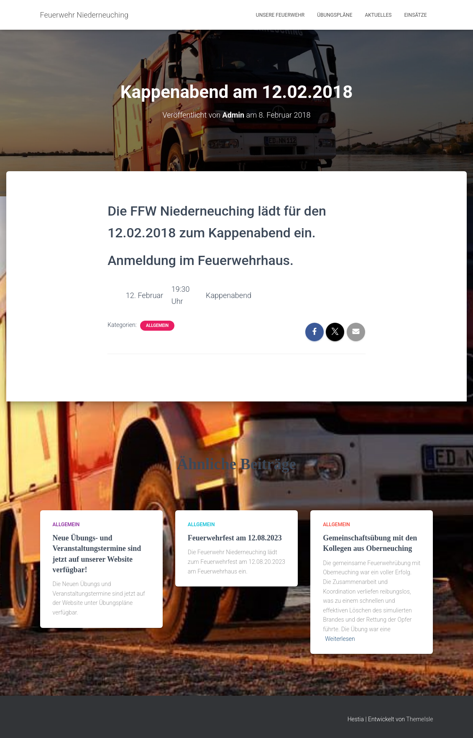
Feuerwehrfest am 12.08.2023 (235, 538)
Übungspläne (334, 15)
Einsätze (415, 15)
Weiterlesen (340, 638)
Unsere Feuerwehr (280, 15)
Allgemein (157, 325)
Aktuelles (378, 15)
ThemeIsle (419, 719)
